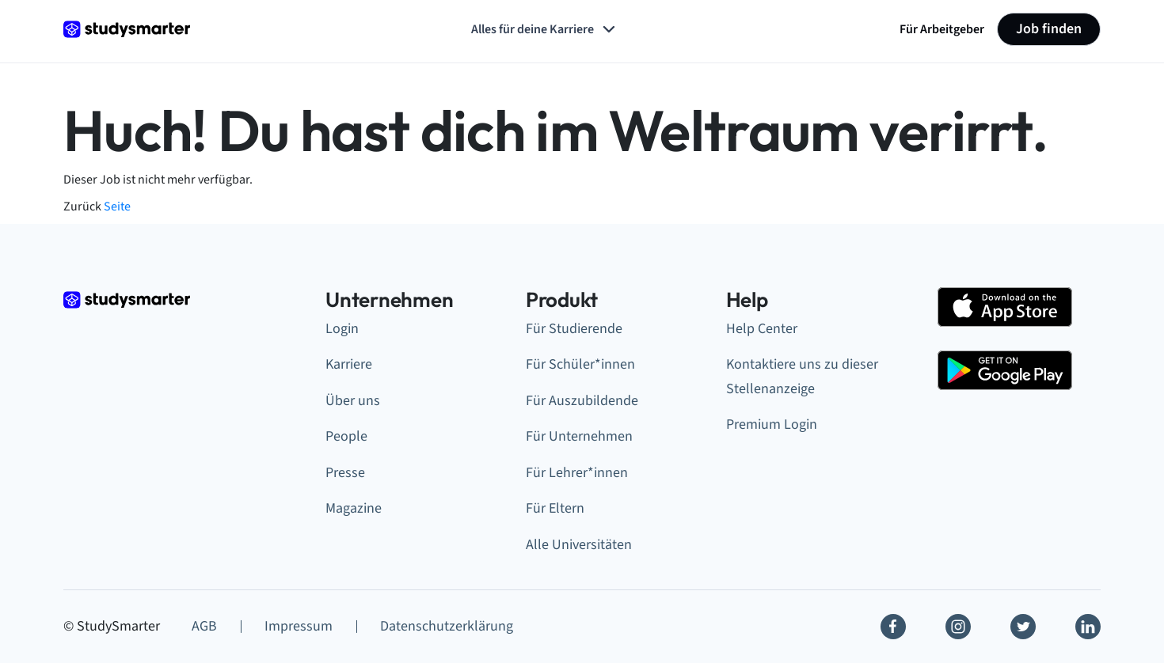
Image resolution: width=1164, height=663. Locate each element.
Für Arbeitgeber (942, 29)
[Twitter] (1023, 626)
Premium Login (771, 424)
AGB (204, 626)
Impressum (298, 626)
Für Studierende (574, 329)
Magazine (353, 508)
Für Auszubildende (582, 401)
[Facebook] (893, 626)
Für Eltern (555, 508)
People (346, 436)
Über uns (352, 401)
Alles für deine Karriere (544, 29)
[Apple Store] (1005, 307)
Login (342, 329)
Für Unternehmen (579, 436)
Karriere (348, 364)
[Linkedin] (1088, 626)
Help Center (761, 329)
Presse (345, 473)
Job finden (1049, 29)
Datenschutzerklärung (446, 626)
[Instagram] (958, 626)
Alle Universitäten (579, 545)
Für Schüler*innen (580, 364)
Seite (117, 206)
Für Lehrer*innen (577, 473)
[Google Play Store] (1005, 370)
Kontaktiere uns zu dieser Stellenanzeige (802, 376)
